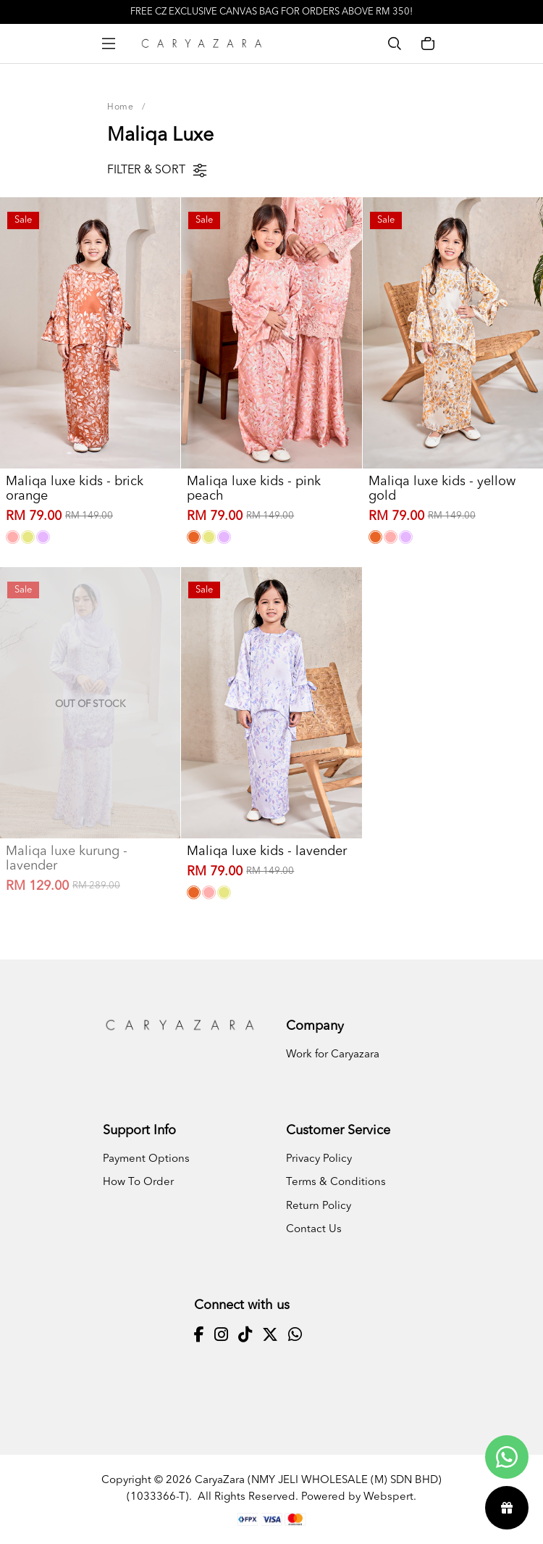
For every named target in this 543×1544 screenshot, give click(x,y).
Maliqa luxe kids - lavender (267, 851)
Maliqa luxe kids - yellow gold (442, 489)
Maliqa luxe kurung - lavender (66, 858)
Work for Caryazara (332, 1054)
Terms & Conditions (336, 1182)
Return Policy (318, 1206)
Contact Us (314, 1229)
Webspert (388, 1497)
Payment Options (146, 1159)
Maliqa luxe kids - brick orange (74, 489)
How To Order (138, 1182)
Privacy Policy (319, 1159)
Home (120, 107)
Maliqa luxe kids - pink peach (254, 489)
